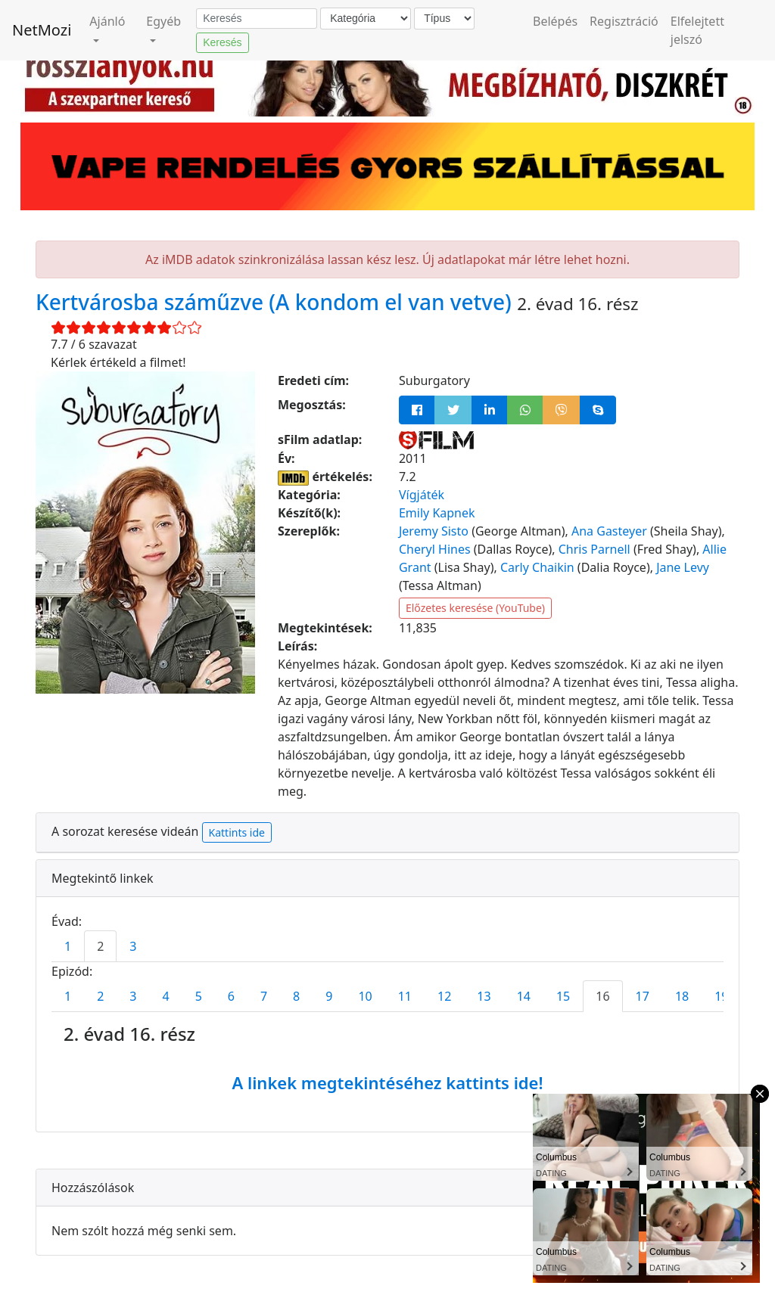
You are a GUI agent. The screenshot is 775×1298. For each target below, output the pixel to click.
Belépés (555, 21)
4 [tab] (165, 996)
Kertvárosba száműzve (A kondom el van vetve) (276, 301)
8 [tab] (296, 996)
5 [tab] (198, 996)
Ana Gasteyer (609, 531)
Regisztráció (624, 21)
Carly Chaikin (537, 567)
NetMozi (41, 30)
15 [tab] (563, 996)
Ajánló (107, 21)
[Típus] (444, 19)
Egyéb (163, 21)
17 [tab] (642, 996)
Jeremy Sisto (433, 531)
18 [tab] (682, 996)
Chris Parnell (594, 549)
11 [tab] (405, 996)
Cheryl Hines (435, 549)
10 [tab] (365, 996)
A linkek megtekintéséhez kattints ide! (387, 1082)
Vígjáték (421, 494)
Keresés (222, 42)
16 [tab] (602, 996)
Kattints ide (237, 832)
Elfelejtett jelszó (697, 30)
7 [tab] (263, 996)
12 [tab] (444, 996)
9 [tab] (328, 996)
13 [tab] (483, 996)
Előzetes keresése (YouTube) (475, 608)
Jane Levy (682, 567)
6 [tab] (231, 996)
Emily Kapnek (437, 513)
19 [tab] (721, 996)
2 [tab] (100, 946)
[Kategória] (365, 19)
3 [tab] (132, 946)
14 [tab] (524, 996)
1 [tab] (67, 946)
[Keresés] (256, 19)
